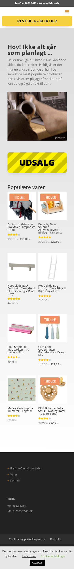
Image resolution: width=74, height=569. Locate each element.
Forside (15, 468)
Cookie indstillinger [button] (53, 556)
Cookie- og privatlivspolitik (27, 539)
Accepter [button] (37, 562)
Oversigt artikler (31, 468)
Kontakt (15, 480)
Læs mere (29, 556)
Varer (13, 474)
